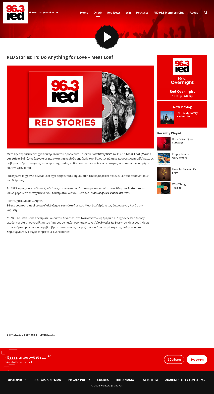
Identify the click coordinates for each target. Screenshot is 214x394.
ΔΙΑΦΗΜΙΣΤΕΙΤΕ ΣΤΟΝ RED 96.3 (185, 380)
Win (128, 12)
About (194, 12)
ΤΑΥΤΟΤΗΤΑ (149, 380)
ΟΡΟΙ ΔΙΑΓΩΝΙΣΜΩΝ (47, 380)
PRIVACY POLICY (79, 380)
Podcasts (142, 12)
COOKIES (103, 380)
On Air (98, 12)
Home (84, 12)
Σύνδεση (174, 359)
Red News (114, 12)
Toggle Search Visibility (205, 12)
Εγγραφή (197, 359)
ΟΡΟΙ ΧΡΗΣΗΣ (17, 380)
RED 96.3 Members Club (169, 12)
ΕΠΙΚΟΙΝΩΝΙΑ (125, 380)
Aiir (121, 385)
